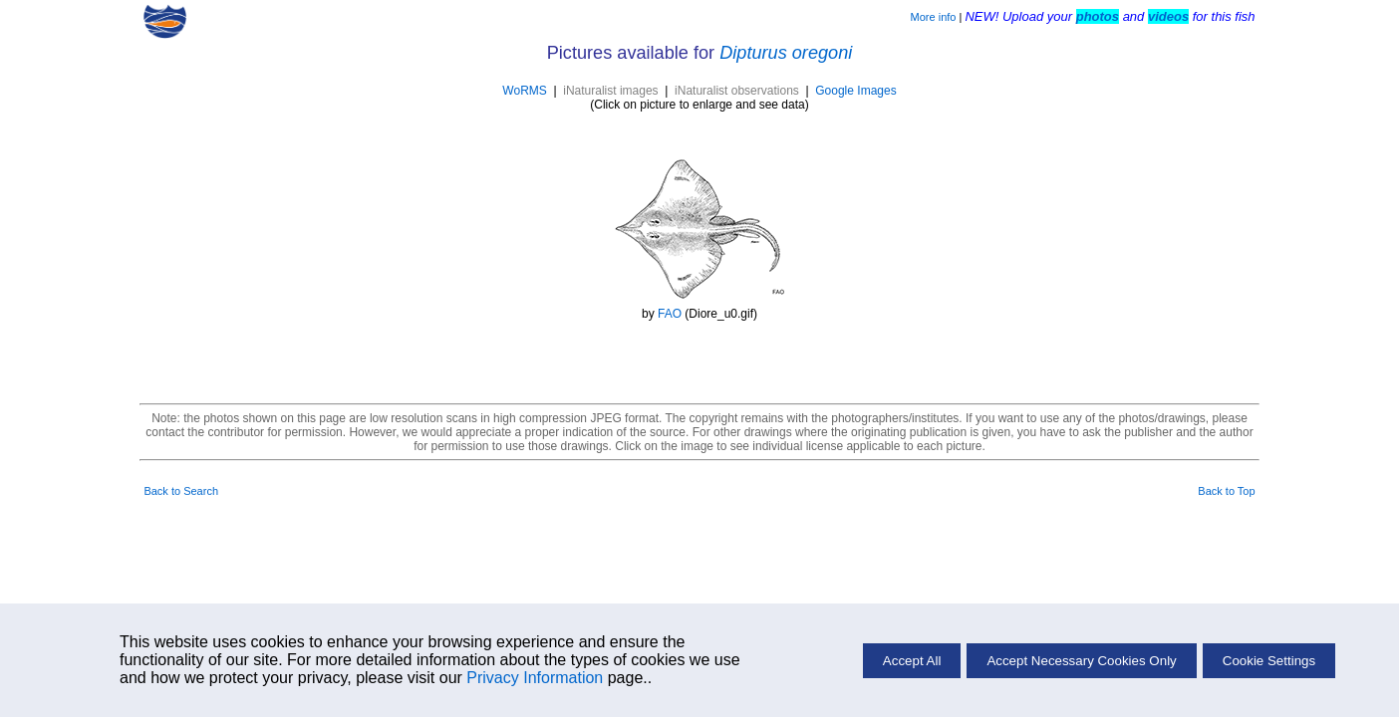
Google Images (855, 91)
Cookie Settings (1269, 660)
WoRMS (524, 91)
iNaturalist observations (737, 91)
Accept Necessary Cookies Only (1081, 660)
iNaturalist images (610, 91)
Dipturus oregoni (785, 53)
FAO (670, 314)
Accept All (912, 660)
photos (1097, 16)
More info (934, 17)
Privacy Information (534, 677)
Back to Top (1226, 491)
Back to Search (180, 491)
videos (1168, 16)
